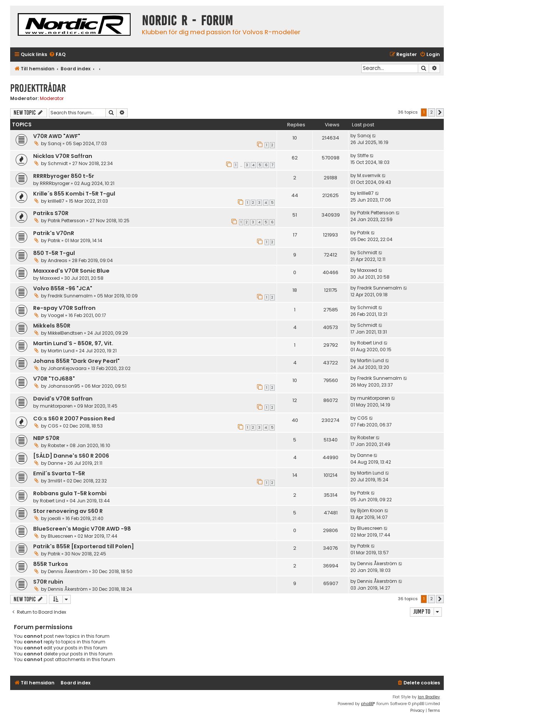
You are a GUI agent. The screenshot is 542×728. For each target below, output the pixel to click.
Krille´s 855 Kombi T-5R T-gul (74, 193)
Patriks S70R (51, 213)
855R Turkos (50, 564)
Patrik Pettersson (66, 220)
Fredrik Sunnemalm (70, 296)
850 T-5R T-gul (54, 253)
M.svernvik (369, 175)
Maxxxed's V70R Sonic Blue (71, 271)
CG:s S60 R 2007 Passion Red (74, 418)
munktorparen (56, 406)
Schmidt (58, 163)
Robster (56, 445)
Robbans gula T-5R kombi (70, 493)
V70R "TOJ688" (54, 378)
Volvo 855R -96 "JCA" (62, 288)
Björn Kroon (370, 510)
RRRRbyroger (55, 183)
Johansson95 (64, 386)
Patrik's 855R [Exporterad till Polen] (83, 546)
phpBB (367, 704)
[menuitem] (57, 55)
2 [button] (431, 112)
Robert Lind (369, 343)
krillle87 (56, 201)
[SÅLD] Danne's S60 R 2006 (71, 456)
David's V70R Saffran (63, 398)
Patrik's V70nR (53, 233)
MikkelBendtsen (65, 333)
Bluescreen (60, 536)
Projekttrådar (38, 88)
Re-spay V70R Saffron (64, 308)
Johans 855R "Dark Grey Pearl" (76, 361)
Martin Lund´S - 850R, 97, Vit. (73, 343)
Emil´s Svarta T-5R (59, 473)
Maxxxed (50, 278)
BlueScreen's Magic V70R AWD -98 (82, 528)
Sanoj (54, 143)
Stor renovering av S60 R (68, 511)
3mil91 (55, 481)
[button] (440, 112)
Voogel (56, 315)
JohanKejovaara (67, 368)
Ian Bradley (429, 697)
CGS (53, 426)
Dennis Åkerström (68, 571)
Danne (55, 463)
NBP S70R (46, 438)
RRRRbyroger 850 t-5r (63, 176)
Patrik (54, 240)
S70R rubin (48, 581)
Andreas (57, 260)
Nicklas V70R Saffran (62, 156)
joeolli (54, 518)
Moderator (52, 99)
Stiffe (362, 155)
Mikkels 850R (51, 325)
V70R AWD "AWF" (56, 136)
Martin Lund (61, 350)
